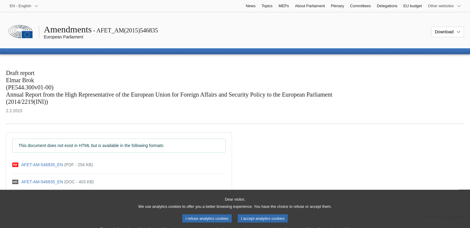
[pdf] (52, 165)
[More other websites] (444, 6)
